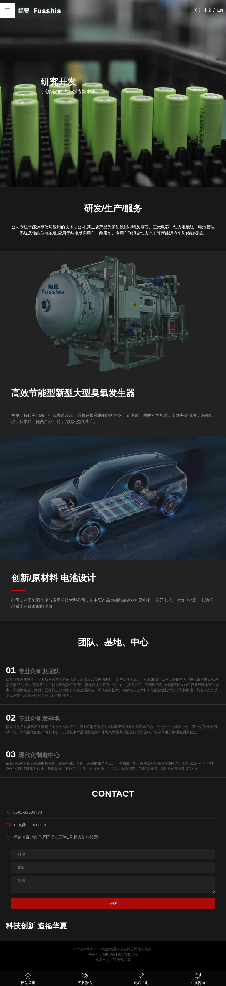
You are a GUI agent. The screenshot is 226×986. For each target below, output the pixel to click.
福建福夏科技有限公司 (120, 949)
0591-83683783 (27, 812)
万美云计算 (122, 960)
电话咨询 (141, 978)
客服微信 (84, 978)
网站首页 (28, 978)
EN (220, 10)
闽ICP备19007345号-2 (120, 954)
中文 (208, 10)
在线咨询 (198, 978)
